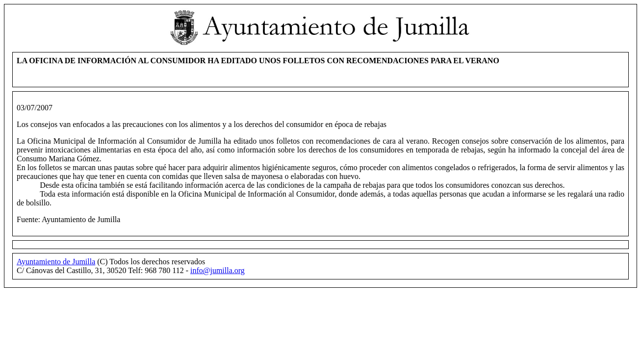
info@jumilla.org (217, 270)
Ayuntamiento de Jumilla (56, 261)
